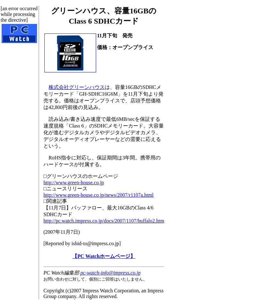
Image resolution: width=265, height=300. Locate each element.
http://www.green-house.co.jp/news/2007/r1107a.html (98, 195)
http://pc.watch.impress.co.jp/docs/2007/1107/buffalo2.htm (103, 220)
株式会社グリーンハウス (77, 87)
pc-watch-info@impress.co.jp (110, 272)
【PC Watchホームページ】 (103, 256)
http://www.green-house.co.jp (73, 182)
